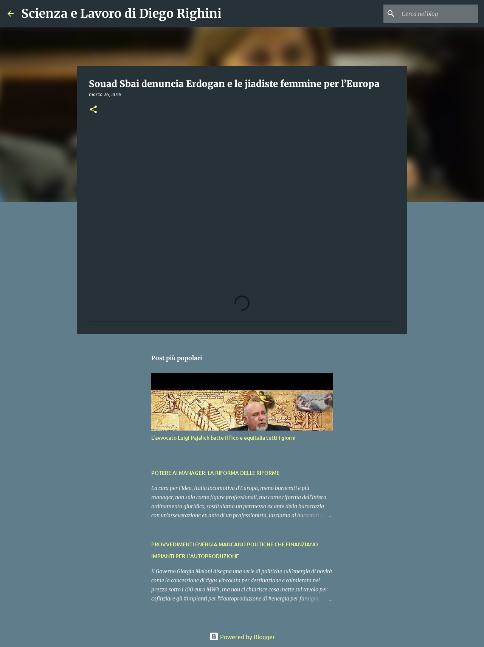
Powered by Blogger (242, 636)
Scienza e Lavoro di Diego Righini (121, 13)
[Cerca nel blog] (438, 14)
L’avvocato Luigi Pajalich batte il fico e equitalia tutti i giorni (223, 437)
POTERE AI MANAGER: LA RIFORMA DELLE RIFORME (215, 472)
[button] (93, 110)
